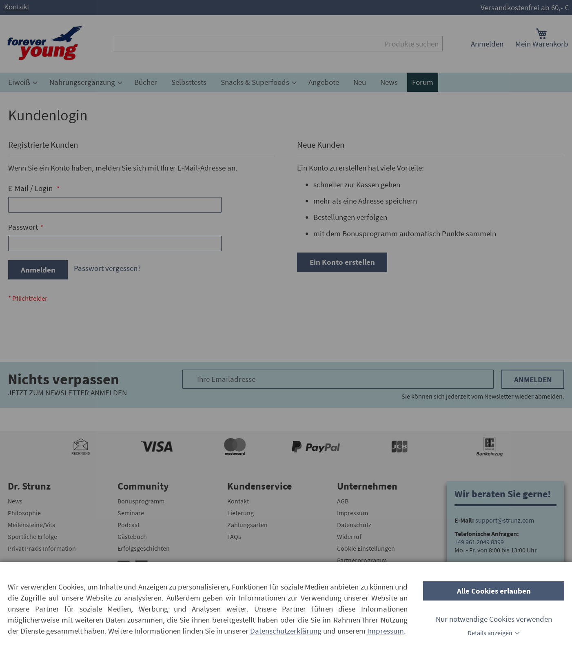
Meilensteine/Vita (31, 525)
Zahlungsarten (247, 525)
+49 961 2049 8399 (479, 542)
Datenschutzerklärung (285, 631)
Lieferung (240, 513)
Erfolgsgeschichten (144, 548)
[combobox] (278, 43)
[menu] (286, 82)
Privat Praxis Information (42, 548)
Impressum (352, 513)
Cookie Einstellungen (366, 548)
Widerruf (349, 536)
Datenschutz (354, 525)
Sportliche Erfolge (32, 536)
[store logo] (45, 44)
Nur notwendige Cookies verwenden (494, 619)
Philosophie (24, 513)
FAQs (234, 536)
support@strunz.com (504, 520)
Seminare (131, 513)
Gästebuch (132, 536)
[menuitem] (21, 82)
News (15, 501)
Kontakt (16, 6)
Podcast (129, 525)
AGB (342, 501)
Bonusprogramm (141, 501)
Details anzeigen (490, 633)
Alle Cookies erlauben (494, 591)
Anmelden (487, 44)
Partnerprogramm (362, 560)
